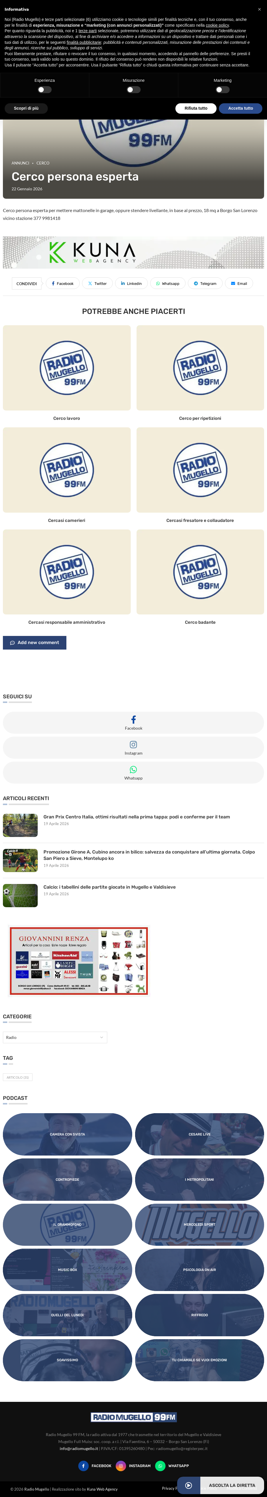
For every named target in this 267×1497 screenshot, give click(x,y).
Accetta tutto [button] (240, 108)
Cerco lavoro (66, 418)
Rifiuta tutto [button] (196, 108)
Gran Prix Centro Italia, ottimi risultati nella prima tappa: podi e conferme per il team (136, 817)
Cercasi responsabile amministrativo (66, 622)
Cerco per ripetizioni (200, 418)
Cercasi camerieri (66, 520)
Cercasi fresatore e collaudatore (200, 520)
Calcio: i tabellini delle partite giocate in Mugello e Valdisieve (109, 887)
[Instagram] (133, 1466)
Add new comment (34, 643)
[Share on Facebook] (63, 283)
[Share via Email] (239, 283)
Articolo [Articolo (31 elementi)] (18, 1077)
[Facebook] (94, 1466)
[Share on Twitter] (97, 283)
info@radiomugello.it (79, 1448)
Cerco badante (200, 622)
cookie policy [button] (217, 25)
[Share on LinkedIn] (131, 283)
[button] (259, 9)
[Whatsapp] (172, 1466)
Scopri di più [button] (26, 108)
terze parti (88, 30)
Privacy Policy (173, 1488)
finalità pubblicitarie (84, 42)
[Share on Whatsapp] (168, 283)
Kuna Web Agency (102, 1489)
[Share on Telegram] (205, 283)
